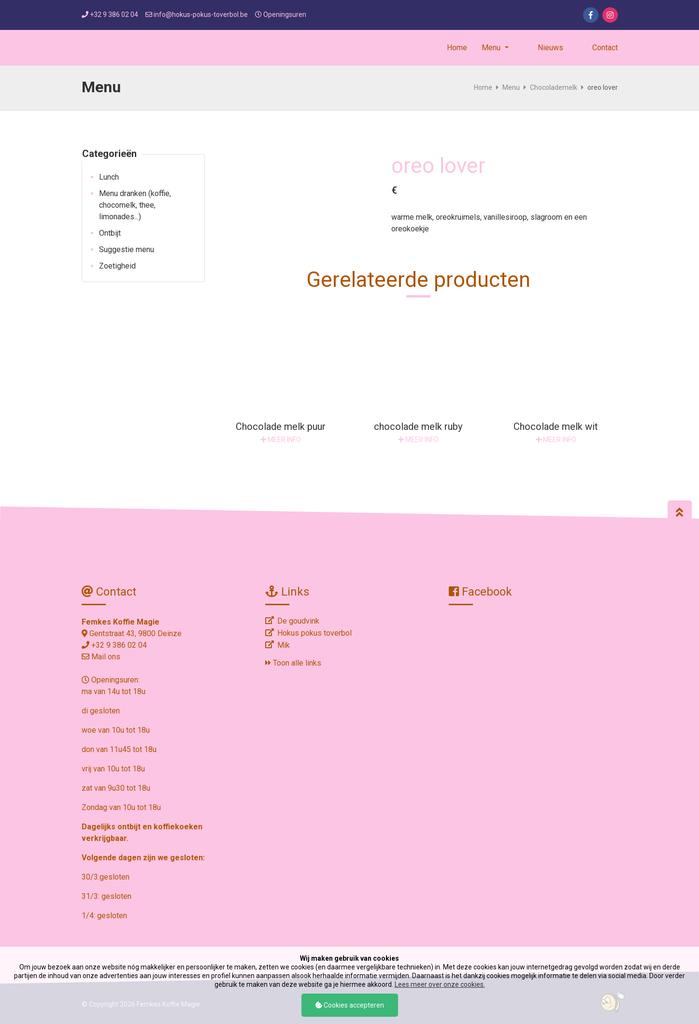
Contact (605, 47)
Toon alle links (293, 663)
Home (457, 47)
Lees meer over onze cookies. (440, 984)
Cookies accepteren (349, 1005)
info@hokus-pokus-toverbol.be (201, 14)
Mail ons (105, 656)
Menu (511, 87)
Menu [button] (492, 47)
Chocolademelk (553, 87)
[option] (298, 160)
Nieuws (550, 47)
